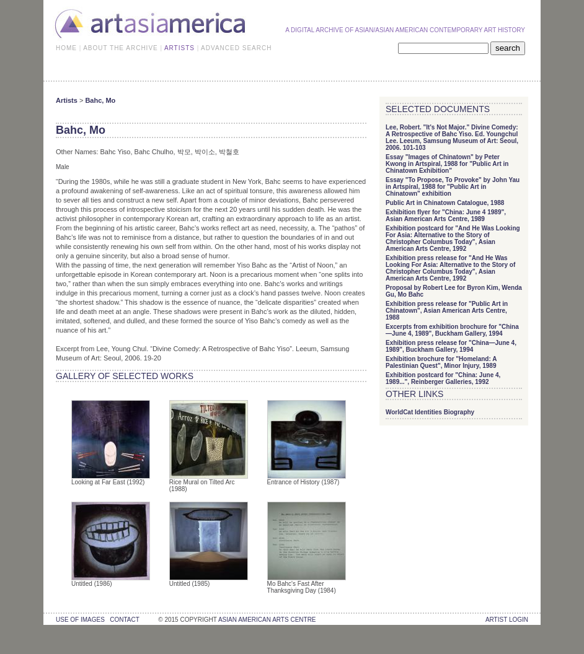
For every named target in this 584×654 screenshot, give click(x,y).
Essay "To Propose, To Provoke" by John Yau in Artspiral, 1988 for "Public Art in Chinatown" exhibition (453, 187)
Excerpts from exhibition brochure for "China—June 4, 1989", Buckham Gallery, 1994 (452, 330)
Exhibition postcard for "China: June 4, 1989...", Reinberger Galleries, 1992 (443, 378)
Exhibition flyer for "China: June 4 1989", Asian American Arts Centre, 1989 (446, 215)
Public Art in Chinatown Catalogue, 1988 (445, 202)
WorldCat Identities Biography (430, 412)
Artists (66, 100)
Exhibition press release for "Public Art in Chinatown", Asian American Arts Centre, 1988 (447, 310)
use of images (80, 619)
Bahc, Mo (100, 100)
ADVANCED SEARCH (236, 48)
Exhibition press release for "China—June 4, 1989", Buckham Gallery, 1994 (451, 346)
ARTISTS (179, 48)
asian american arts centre (267, 619)
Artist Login (506, 619)
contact (124, 619)
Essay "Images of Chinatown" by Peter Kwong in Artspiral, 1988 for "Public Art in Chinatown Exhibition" (447, 164)
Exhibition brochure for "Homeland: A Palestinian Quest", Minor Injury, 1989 (441, 362)
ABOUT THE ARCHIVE (120, 48)
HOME (66, 48)
